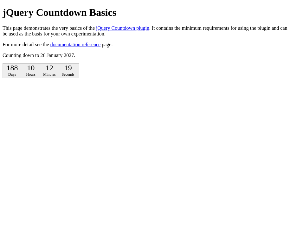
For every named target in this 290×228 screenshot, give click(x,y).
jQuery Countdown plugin (122, 28)
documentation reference (75, 44)
